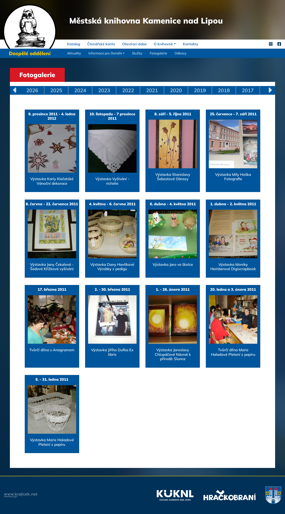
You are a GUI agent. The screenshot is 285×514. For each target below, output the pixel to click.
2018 (224, 90)
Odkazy (180, 53)
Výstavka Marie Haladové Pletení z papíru (52, 442)
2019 (200, 90)
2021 (152, 90)
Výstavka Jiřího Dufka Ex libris (112, 352)
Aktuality (74, 53)
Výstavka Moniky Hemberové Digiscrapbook (233, 266)
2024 (80, 90)
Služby (137, 53)
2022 (128, 90)
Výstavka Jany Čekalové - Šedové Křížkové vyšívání (52, 266)
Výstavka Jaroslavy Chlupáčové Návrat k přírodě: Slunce (173, 354)
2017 (248, 90)
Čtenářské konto (101, 44)
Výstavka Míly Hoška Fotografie (233, 176)
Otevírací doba (134, 44)
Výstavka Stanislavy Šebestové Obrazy (172, 176)
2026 (32, 90)
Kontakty (190, 44)
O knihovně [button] (163, 44)
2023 (104, 90)
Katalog (73, 44)
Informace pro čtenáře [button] (105, 53)
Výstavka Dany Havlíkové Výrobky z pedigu (112, 266)
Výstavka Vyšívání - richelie (112, 181)
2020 (176, 90)
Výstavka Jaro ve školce (173, 264)
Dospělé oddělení (29, 53)
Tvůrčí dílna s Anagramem (51, 349)
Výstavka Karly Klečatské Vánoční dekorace (51, 181)
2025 (56, 90)
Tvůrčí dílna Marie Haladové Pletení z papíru (233, 352)
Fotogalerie (158, 53)
